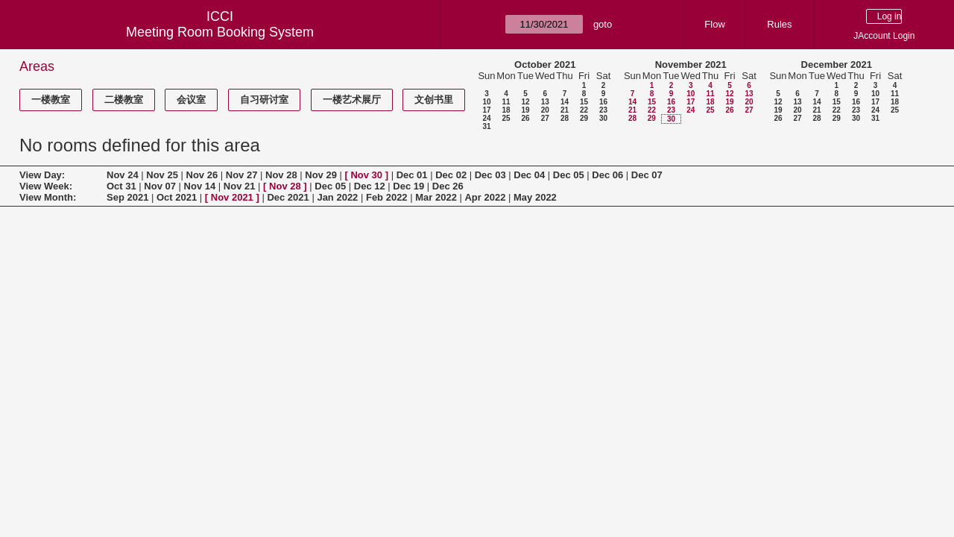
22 (584, 110)
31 (486, 126)
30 (603, 118)
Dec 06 (607, 174)
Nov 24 (123, 174)
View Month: (47, 197)
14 (564, 102)
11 (506, 102)
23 (603, 110)
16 (603, 102)
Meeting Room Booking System (220, 32)
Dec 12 (369, 186)
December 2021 (836, 64)
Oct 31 (121, 186)
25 (506, 118)
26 (525, 118)
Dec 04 (529, 174)
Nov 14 (200, 186)
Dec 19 (408, 186)
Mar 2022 (436, 197)
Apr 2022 (484, 197)
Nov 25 (162, 174)
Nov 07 (160, 186)
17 (486, 110)
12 (525, 102)
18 (506, 110)
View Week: (45, 186)
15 (584, 102)
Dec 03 (490, 174)
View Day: (42, 174)
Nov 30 (366, 174)
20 (545, 110)
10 (486, 102)
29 (584, 118)
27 (545, 118)
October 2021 (544, 64)
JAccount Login (883, 36)
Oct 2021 (177, 197)
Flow (714, 24)
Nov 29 (321, 174)
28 (564, 118)
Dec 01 (412, 174)
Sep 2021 (127, 197)
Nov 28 (281, 174)
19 (525, 110)
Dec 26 (448, 186)
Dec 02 (451, 174)
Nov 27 (242, 174)
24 (486, 118)
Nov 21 (240, 186)
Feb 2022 (387, 197)
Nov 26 (202, 174)
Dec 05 (568, 174)
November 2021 (691, 64)
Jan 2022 (337, 197)
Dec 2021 (288, 197)
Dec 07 (647, 174)
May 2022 (535, 197)
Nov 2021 (232, 197)
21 (564, 110)
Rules (779, 24)
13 (545, 102)
